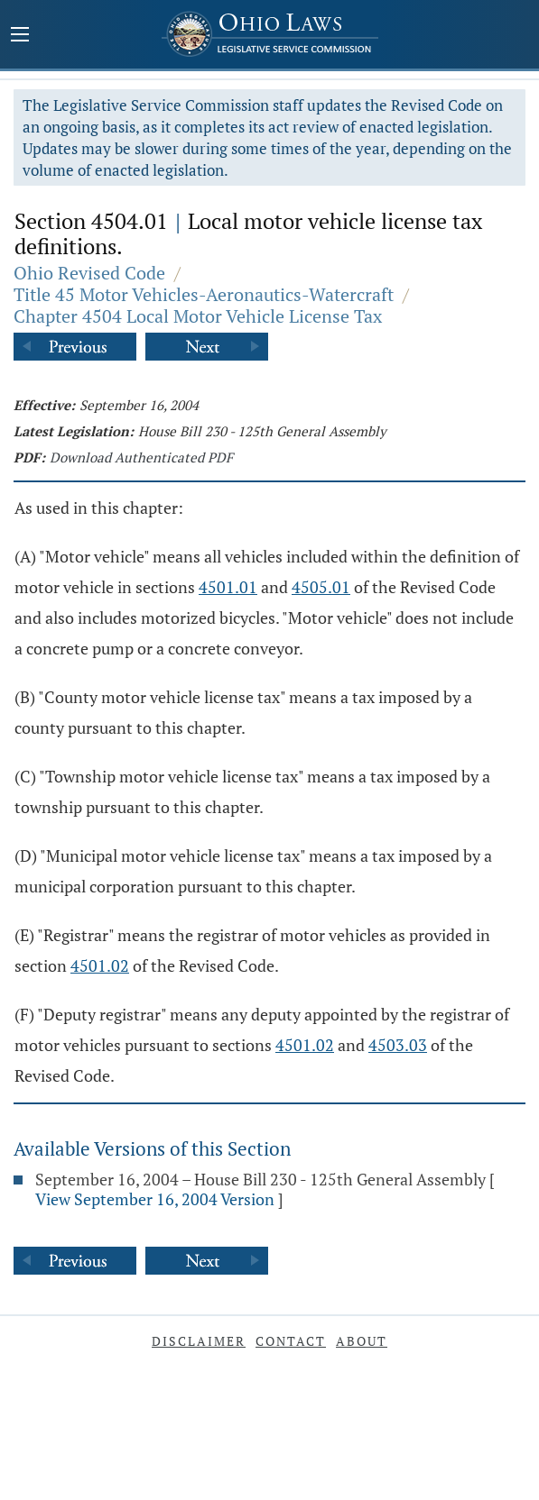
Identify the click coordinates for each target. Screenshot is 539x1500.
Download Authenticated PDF (141, 457)
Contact (291, 1340)
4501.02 (99, 965)
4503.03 (397, 1045)
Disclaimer (199, 1340)
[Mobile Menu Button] (20, 36)
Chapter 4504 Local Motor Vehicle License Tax (198, 316)
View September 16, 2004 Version (154, 1199)
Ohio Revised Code (89, 273)
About (361, 1340)
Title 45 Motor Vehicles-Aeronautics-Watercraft (204, 294)
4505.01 (321, 587)
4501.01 (228, 587)
